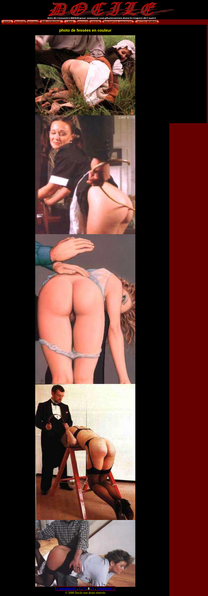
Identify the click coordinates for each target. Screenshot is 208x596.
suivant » (107, 588)
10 (98, 588)
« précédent (65, 588)
